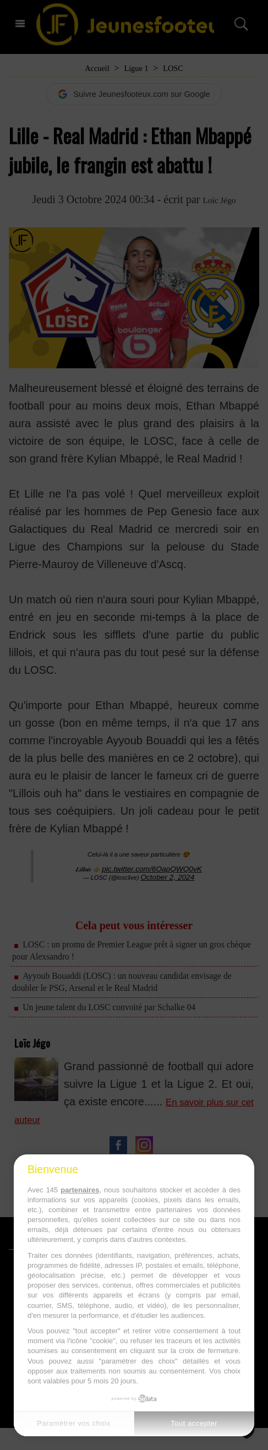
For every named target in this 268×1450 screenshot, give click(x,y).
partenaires (80, 1190)
